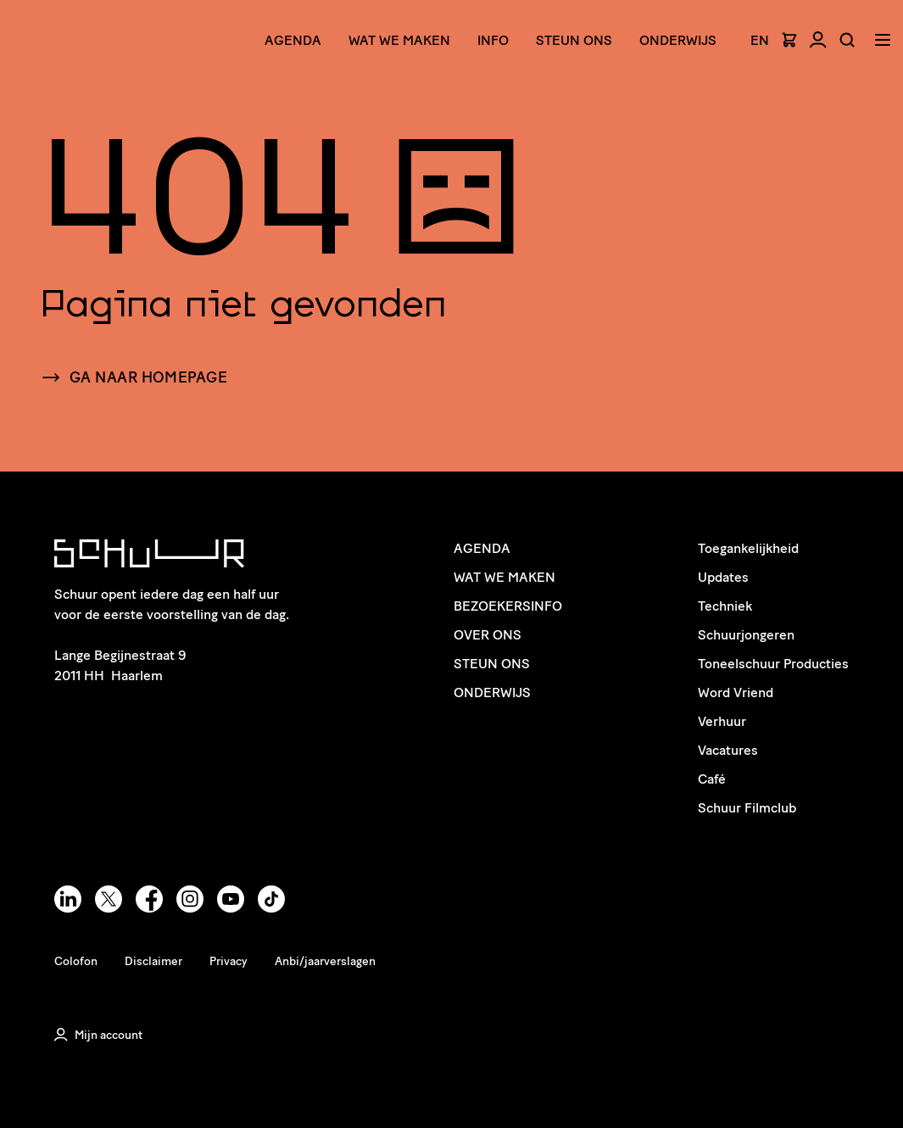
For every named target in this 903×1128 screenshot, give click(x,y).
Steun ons (574, 40)
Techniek (725, 606)
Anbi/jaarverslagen (325, 961)
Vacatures (728, 750)
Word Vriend (735, 692)
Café (712, 779)
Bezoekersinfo (508, 606)
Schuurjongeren (746, 635)
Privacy (228, 961)
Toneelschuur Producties (773, 664)
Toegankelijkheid (748, 548)
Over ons (487, 635)
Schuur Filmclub (747, 808)
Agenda (293, 40)
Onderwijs (677, 40)
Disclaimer (153, 961)
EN (759, 40)
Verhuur (722, 721)
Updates (723, 577)
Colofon (76, 961)
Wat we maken (399, 40)
